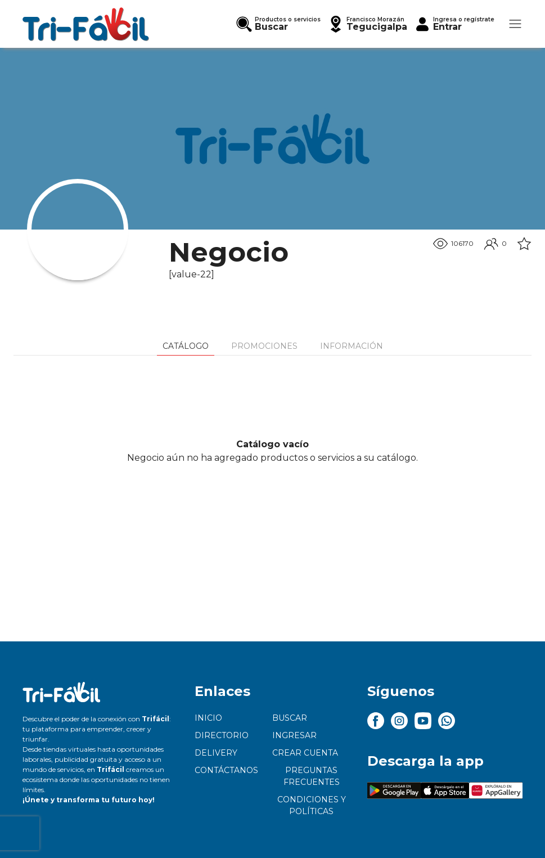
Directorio (222, 735)
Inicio (208, 718)
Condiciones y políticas (311, 805)
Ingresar (294, 735)
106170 (453, 243)
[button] (367, 24)
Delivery (216, 753)
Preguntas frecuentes (311, 776)
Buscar (289, 718)
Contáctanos (226, 770)
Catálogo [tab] (186, 346)
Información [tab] (351, 346)
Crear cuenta (305, 753)
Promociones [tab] (264, 346)
